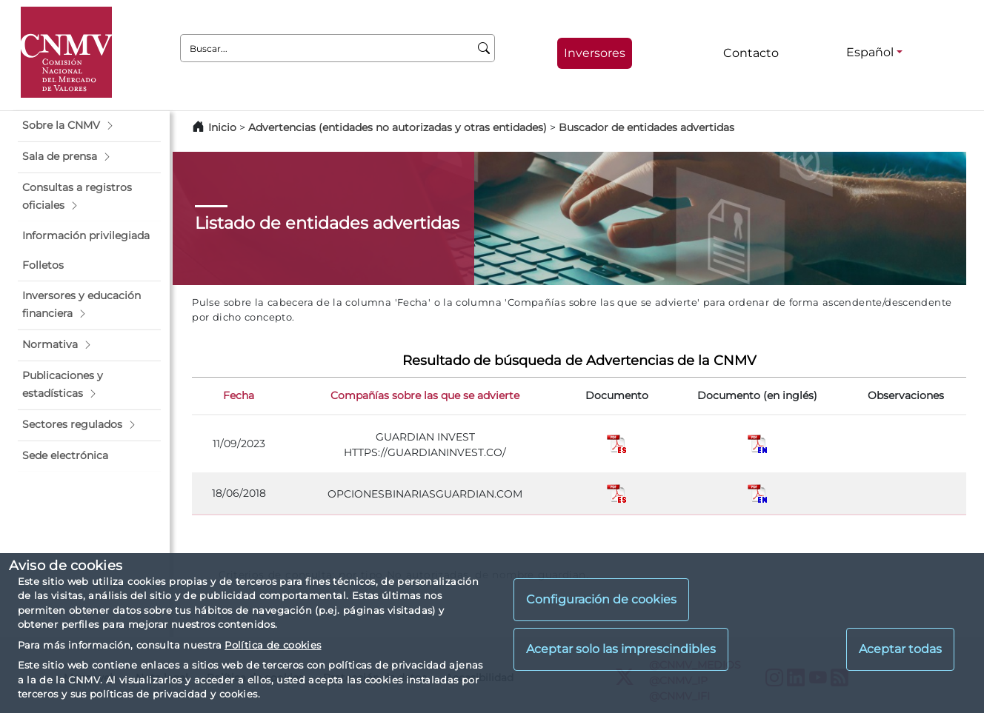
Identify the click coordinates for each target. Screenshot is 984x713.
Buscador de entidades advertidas (646, 127)
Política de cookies (273, 645)
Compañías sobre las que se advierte (424, 395)
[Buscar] (484, 48)
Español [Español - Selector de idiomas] (870, 52)
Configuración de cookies (601, 599)
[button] (89, 126)
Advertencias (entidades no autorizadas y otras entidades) (399, 127)
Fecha (238, 395)
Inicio (222, 127)
